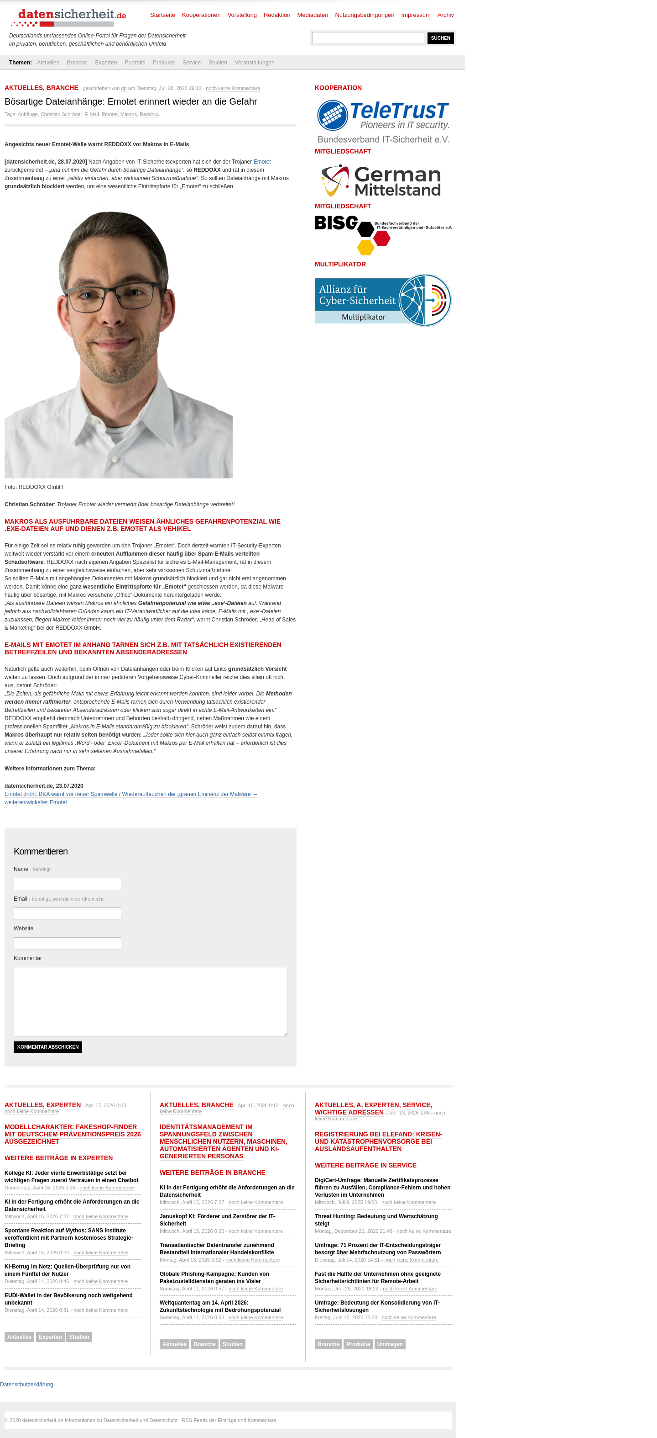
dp (123, 88)
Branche (77, 62)
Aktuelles (48, 62)
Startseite (162, 14)
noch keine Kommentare (233, 88)
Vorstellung (242, 14)
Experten (106, 62)
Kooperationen (201, 14)
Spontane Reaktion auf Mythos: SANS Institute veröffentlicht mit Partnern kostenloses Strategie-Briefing (69, 1237)
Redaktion (277, 14)
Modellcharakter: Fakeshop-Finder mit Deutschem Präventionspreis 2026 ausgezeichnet (73, 1134)
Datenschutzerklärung (26, 1384)
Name (32, 869)
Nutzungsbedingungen (364, 14)
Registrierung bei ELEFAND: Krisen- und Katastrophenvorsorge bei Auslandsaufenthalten (378, 1141)
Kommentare (262, 1420)
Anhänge (28, 114)
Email (59, 899)
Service (191, 62)
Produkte (164, 62)
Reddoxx (149, 114)
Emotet (110, 114)
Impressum (416, 14)
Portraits (135, 62)
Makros (128, 114)
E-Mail (92, 114)
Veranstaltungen (255, 62)
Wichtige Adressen (349, 1112)
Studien (218, 62)
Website (23, 928)
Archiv (446, 14)
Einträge (227, 1420)
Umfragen (390, 1344)
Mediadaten (312, 14)
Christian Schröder (61, 114)
